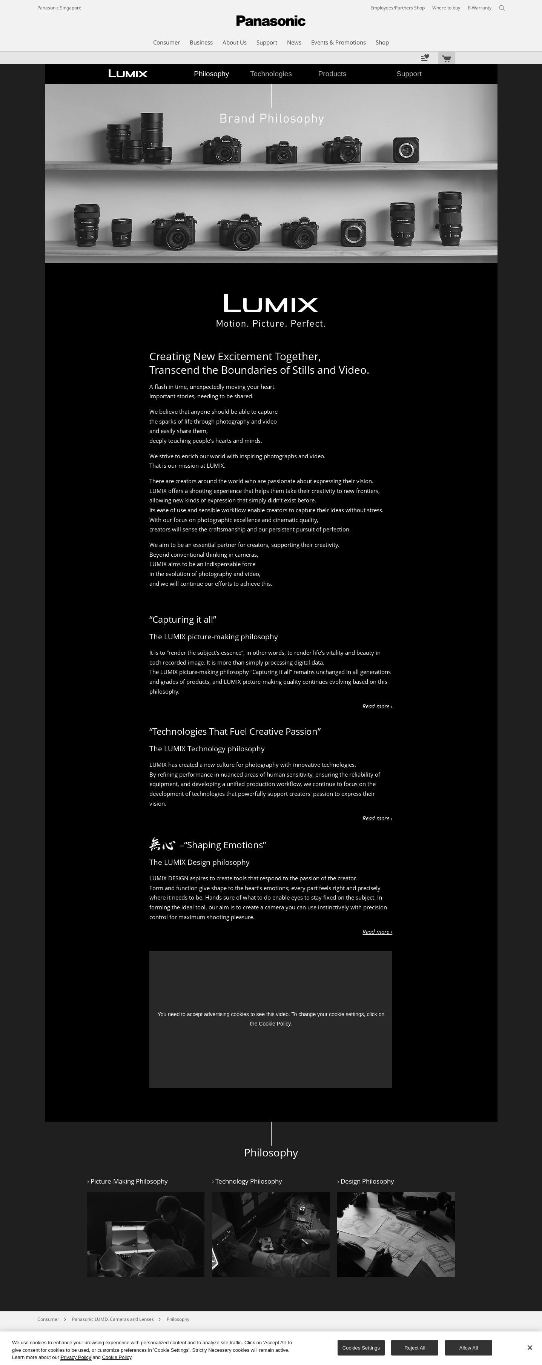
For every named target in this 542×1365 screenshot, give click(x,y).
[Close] (530, 1347)
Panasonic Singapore (59, 8)
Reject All (414, 1347)
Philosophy (178, 1319)
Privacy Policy (76, 1357)
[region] (271, 1348)
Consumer (48, 1319)
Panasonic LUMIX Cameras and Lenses (113, 1319)
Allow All (468, 1347)
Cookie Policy (274, 1024)
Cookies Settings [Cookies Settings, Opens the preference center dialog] (361, 1347)
